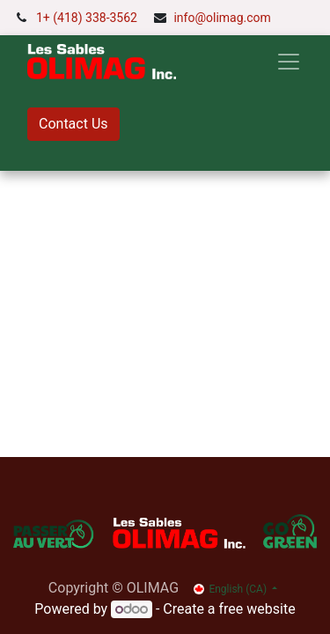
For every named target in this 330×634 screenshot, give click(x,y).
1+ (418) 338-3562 (86, 18)
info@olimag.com (221, 18)
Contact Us (73, 123)
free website (257, 609)
